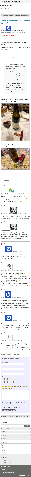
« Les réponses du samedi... (7, 15)
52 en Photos (22, 32)
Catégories (6, 428)
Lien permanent (6, 32)
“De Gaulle (21, 276)
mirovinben (5, 193)
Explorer (13, 285)
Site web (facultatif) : (7, 372)
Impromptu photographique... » (22, 15)
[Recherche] (12, 426)
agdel (3, 297)
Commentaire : (5, 376)
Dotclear (26, 475)
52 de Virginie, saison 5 (10, 35)
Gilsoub (4, 270)
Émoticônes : (5, 385)
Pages (4, 435)
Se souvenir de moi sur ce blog (12, 407)
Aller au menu (5, 8)
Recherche (4, 422)
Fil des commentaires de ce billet (10, 354)
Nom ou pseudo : (6, 362)
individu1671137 (6, 213)
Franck (3, 251)
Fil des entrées (6, 460)
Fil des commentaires (8, 462)
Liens (4, 438)
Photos (13, 32)
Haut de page (4, 442)
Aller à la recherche (8, 11)
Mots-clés (5, 431)
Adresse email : (5, 367)
